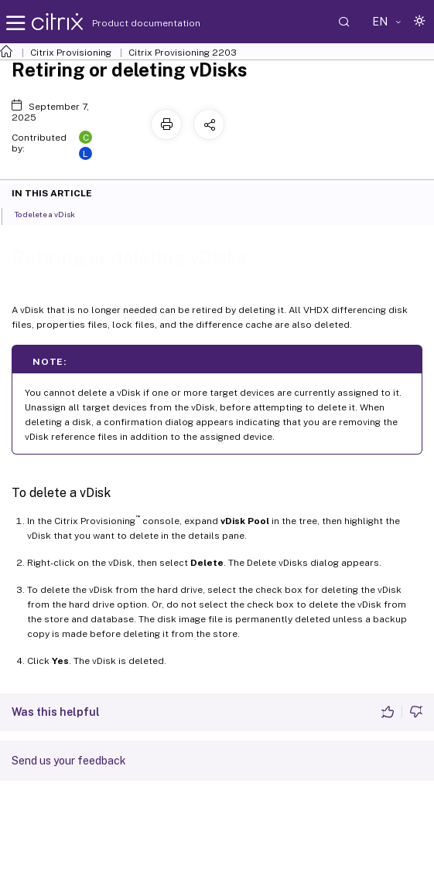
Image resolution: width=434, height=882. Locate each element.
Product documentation (127, 23)
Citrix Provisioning (70, 52)
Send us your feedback (69, 760)
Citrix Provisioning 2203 (182, 52)
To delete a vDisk (53, 213)
